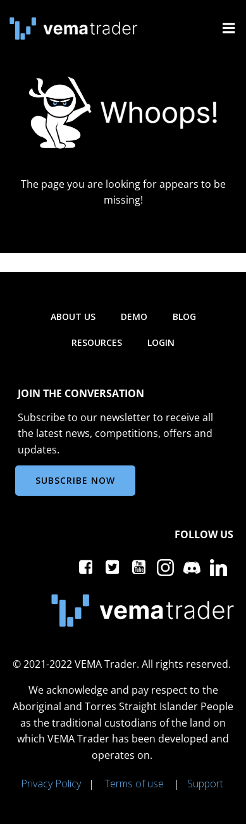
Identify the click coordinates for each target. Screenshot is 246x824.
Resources (96, 342)
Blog (184, 317)
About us (73, 317)
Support (205, 783)
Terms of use (134, 783)
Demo (134, 317)
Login (161, 342)
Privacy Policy (51, 783)
